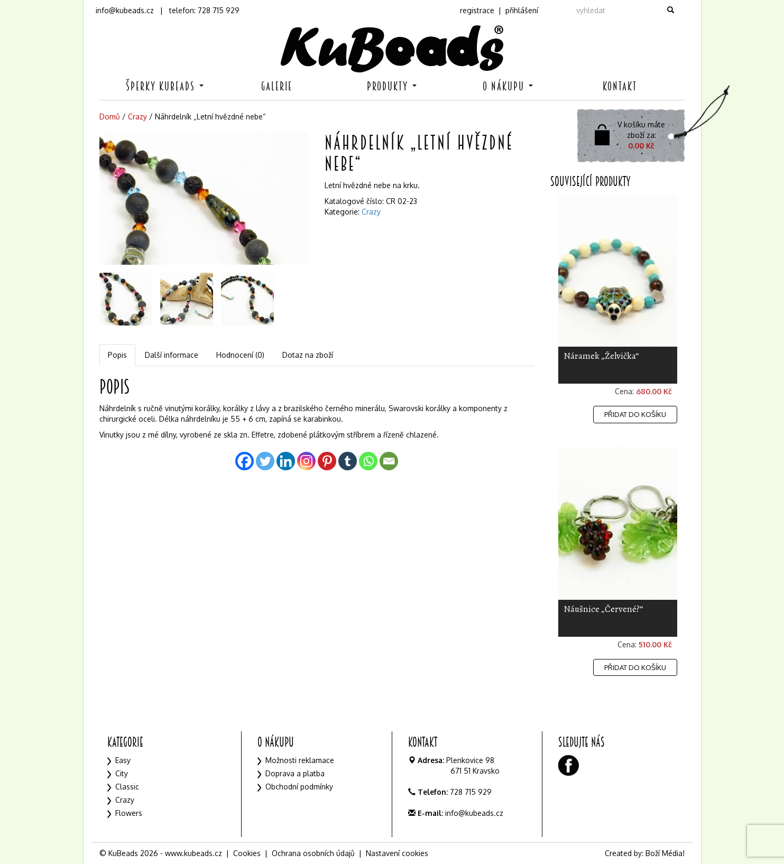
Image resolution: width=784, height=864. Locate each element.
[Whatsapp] (368, 461)
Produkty (392, 86)
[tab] (117, 355)
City (121, 773)
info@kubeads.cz (125, 10)
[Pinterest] (327, 461)
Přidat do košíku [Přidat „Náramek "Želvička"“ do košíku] (635, 414)
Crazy (137, 116)
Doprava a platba (295, 773)
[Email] (389, 461)
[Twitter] (265, 461)
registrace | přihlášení (499, 10)
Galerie (276, 86)
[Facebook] (244, 461)
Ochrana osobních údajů (313, 853)
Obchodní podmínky (299, 786)
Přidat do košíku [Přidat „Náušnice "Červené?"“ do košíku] (635, 667)
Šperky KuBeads (165, 86)
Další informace (171, 354)
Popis (117, 354)
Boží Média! (665, 853)
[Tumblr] (347, 461)
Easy (123, 760)
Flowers (128, 813)
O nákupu (508, 86)
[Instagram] (306, 461)
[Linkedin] (285, 461)
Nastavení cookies (397, 853)
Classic (127, 786)
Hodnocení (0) (240, 354)
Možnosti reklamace (299, 760)
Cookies (247, 853)
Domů (109, 116)
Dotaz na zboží (307, 354)
